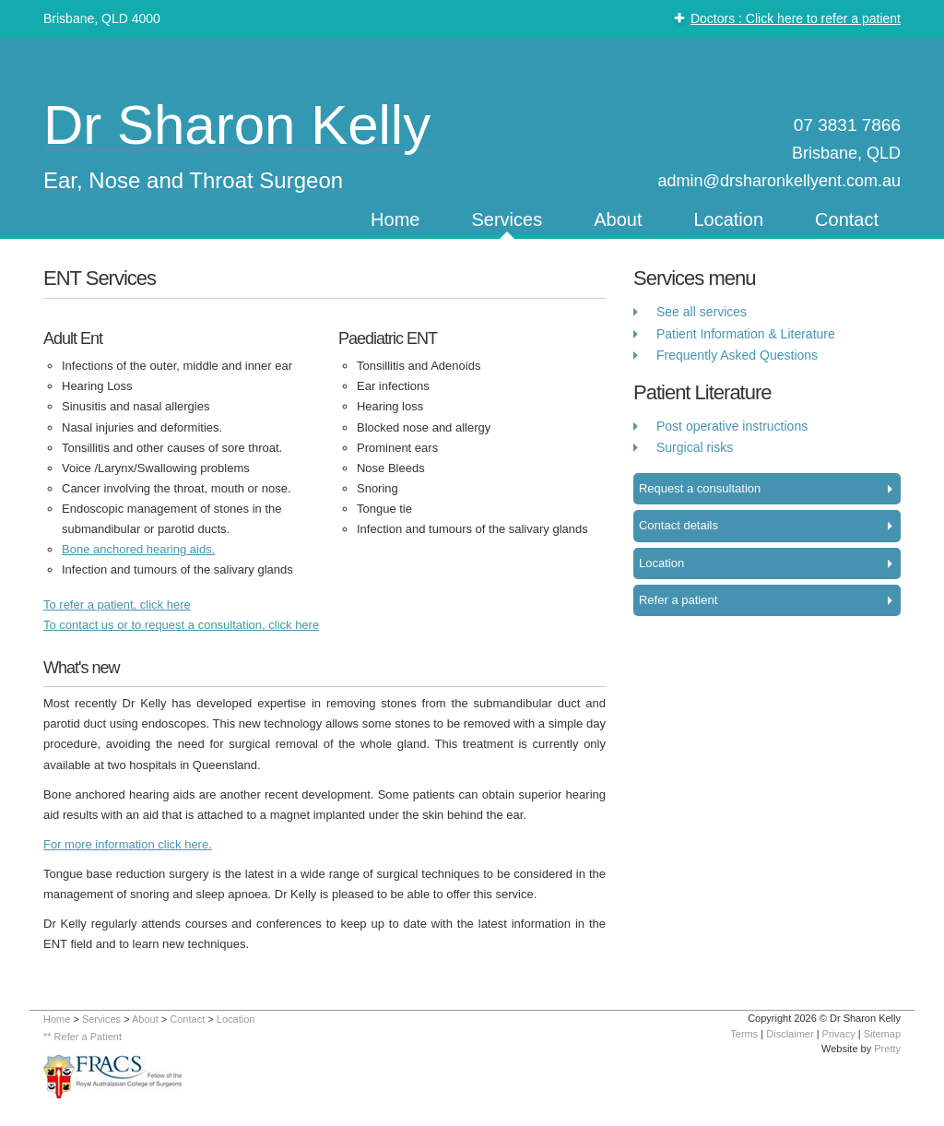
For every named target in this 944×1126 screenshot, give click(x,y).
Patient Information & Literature (745, 333)
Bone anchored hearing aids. (138, 549)
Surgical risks (694, 447)
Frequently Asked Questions (737, 355)
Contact (847, 219)
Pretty (887, 1048)
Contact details (678, 525)
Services (506, 219)
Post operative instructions (732, 426)
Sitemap (882, 1033)
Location (728, 219)
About (618, 219)
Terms (744, 1033)
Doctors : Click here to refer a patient (795, 18)
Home (395, 219)
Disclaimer (789, 1033)
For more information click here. (127, 844)
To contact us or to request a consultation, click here (181, 625)
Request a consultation (700, 488)
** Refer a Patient (82, 1036)
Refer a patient (678, 600)
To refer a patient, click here (117, 604)
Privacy (839, 1033)
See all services (701, 311)
